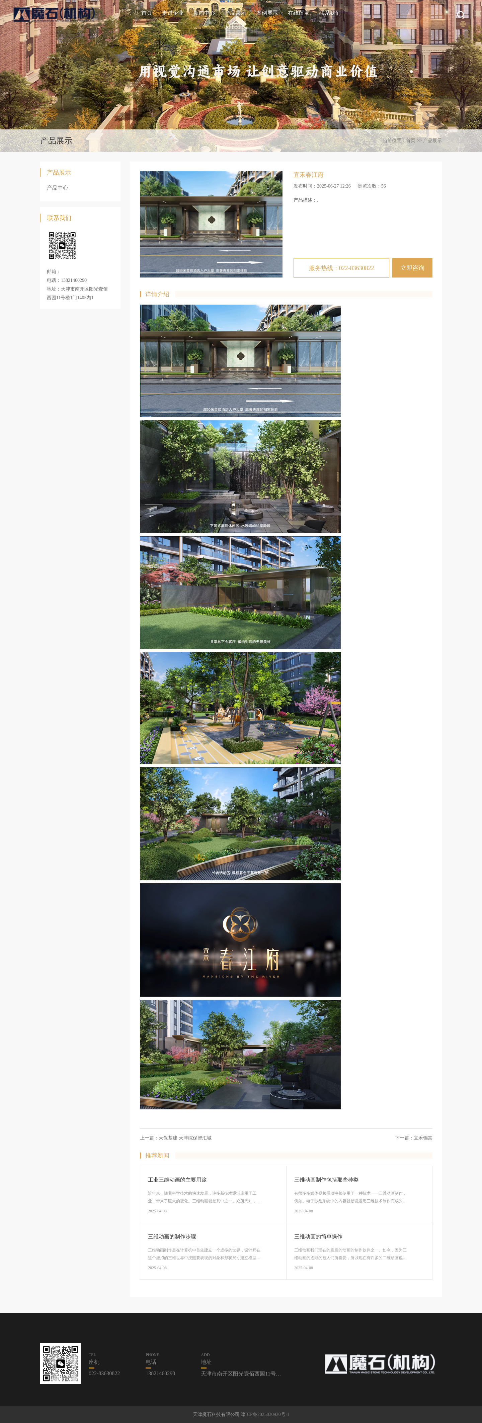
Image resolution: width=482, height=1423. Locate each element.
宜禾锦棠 (423, 1137)
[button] (411, 71)
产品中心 (57, 188)
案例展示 (267, 13)
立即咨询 (412, 267)
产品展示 (235, 13)
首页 (146, 13)
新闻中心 (204, 13)
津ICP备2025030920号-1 (265, 1414)
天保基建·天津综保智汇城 (185, 1137)
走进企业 (172, 13)
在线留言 (298, 13)
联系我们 (330, 13)
